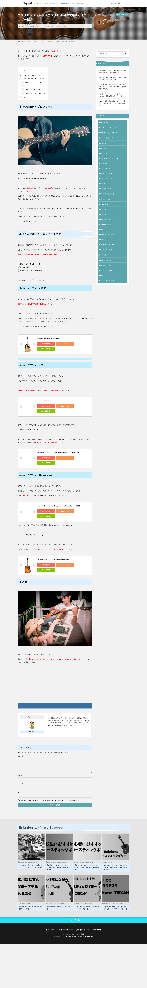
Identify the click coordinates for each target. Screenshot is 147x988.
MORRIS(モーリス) (106, 209)
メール (20, 784)
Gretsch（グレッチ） (107, 138)
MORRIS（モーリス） (107, 239)
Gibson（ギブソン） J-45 (31, 89)
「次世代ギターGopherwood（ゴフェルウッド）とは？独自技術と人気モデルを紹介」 (112, 95)
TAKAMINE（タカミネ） (108, 245)
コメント (21, 756)
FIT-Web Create (70, 936)
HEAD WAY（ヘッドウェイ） (109, 133)
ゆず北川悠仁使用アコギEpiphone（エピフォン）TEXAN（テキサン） (115, 908)
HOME (21, 41)
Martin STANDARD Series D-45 (48, 338)
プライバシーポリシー (51, 3)
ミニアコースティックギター (109, 204)
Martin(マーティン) (106, 189)
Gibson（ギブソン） (37, 26)
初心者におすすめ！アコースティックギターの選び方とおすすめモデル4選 (87, 867)
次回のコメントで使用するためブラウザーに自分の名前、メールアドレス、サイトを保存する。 (48, 800)
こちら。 (36, 221)
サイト (20, 792)
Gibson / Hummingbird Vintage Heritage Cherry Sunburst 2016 (58, 506)
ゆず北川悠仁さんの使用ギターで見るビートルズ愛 (30, 908)
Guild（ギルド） (105, 255)
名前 (20, 775)
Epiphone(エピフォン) (26, 26)
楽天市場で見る (46, 344)
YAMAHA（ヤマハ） (106, 270)
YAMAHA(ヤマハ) (105, 224)
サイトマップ (38, 3)
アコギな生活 (25, 3)
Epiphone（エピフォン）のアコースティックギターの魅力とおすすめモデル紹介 (115, 867)
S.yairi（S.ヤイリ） (106, 143)
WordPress (89, 936)
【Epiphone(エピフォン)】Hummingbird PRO (53, 559)
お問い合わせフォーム (67, 3)
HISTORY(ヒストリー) (107, 122)
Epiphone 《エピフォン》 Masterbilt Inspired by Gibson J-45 (58, 452)
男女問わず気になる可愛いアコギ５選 (58, 908)
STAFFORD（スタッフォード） (110, 158)
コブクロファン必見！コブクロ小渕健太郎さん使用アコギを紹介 (57, 41)
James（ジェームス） (107, 260)
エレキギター (104, 163)
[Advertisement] (55, 683)
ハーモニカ (103, 148)
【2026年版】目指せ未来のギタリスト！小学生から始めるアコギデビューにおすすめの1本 (112, 103)
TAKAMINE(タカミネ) (107, 194)
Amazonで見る (65, 344)
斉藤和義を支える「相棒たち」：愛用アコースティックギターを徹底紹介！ (112, 78)
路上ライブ (103, 153)
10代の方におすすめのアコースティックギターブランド (87, 908)
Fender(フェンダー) (106, 173)
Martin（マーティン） (49, 26)
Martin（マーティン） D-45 (31, 82)
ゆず (101, 229)
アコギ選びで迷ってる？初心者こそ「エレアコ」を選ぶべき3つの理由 (30, 866)
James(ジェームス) (106, 178)
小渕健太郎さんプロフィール (29, 75)
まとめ (22, 96)
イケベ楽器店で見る (46, 348)
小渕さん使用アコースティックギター (32, 78)
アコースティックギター (62, 26)
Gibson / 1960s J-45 (44, 401)
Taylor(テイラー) (105, 168)
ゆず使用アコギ (105, 219)
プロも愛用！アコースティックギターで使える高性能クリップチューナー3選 (112, 71)
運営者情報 (80, 3)
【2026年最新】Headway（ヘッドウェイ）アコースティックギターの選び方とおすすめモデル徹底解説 (112, 87)
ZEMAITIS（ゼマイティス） (109, 128)
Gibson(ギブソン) (105, 199)
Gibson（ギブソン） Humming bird (33, 93)
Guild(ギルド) (104, 184)
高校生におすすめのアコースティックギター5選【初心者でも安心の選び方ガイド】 (59, 867)
